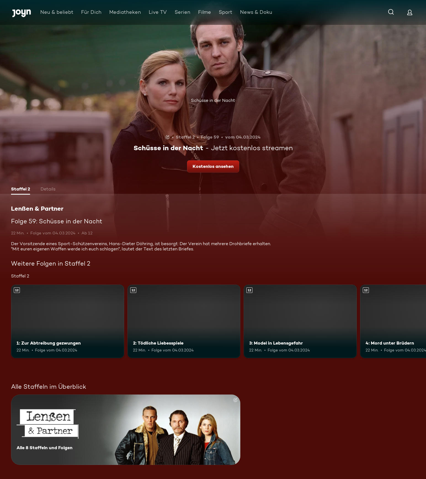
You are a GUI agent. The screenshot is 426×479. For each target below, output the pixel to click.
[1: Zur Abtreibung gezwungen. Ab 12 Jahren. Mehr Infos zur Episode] (67, 321)
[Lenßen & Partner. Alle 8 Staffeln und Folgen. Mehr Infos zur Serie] (125, 430)
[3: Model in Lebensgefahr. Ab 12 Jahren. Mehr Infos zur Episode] (300, 321)
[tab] (20, 190)
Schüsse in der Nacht (213, 100)
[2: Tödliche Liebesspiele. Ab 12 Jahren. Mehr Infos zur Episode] (184, 321)
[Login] (409, 12)
